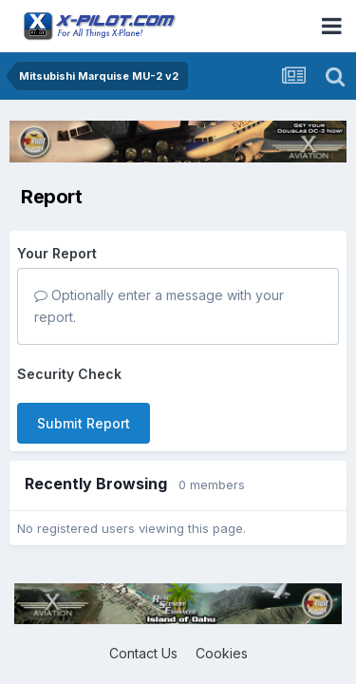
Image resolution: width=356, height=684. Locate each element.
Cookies (222, 653)
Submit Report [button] (83, 423)
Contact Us (143, 653)
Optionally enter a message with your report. (159, 305)
